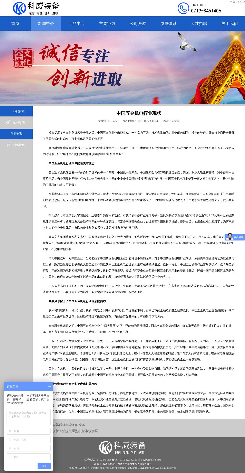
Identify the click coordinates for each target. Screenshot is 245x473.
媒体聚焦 (15, 145)
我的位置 (15, 111)
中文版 (231, 1)
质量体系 (168, 23)
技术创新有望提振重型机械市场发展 (72, 431)
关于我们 (230, 23)
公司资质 (138, 23)
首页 (15, 23)
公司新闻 (15, 122)
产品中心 (76, 23)
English (240, 1)
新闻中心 (46, 23)
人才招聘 (199, 23)
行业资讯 (16, 133)
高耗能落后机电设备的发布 (65, 425)
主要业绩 (107, 23)
